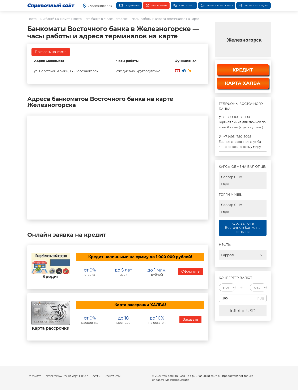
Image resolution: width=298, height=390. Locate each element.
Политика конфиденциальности (73, 376)
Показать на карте (51, 52)
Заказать (190, 319)
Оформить (190, 271)
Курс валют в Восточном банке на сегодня (242, 227)
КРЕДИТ (243, 70)
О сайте (35, 376)
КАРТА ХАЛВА (242, 83)
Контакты (113, 376)
